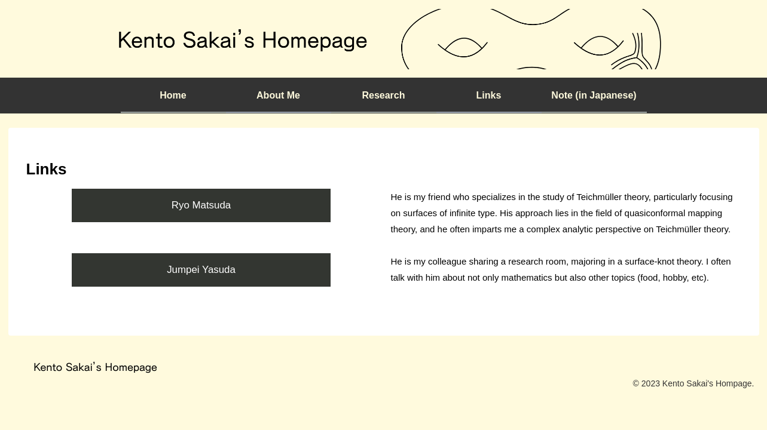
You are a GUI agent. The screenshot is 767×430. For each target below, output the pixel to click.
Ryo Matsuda (201, 205)
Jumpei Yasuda (201, 269)
